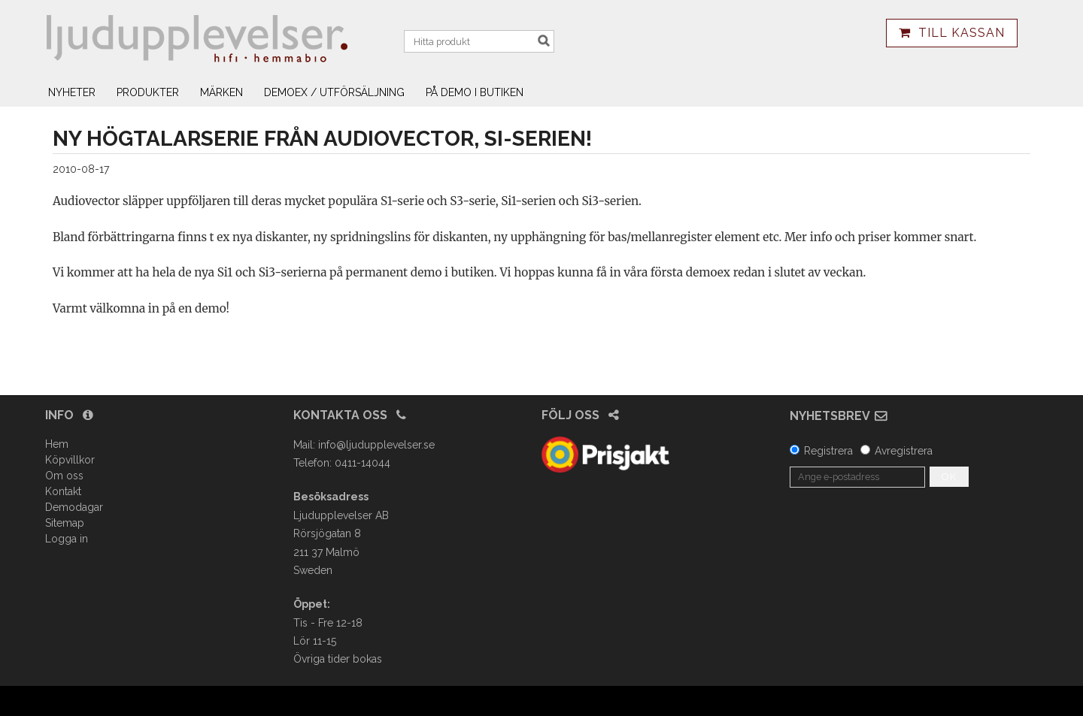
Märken (221, 92)
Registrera (828, 451)
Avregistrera (904, 451)
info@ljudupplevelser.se (376, 445)
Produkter (148, 92)
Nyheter (72, 92)
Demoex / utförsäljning (334, 92)
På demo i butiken (474, 92)
